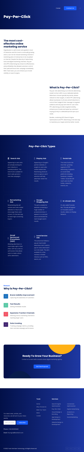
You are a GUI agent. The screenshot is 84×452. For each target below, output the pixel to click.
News (38, 413)
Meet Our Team (41, 410)
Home (38, 404)
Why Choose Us (41, 407)
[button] (80, 8)
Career (58, 8)
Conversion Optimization (71, 405)
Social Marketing (72, 417)
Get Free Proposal (42, 366)
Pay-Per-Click (56, 409)
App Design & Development (56, 418)
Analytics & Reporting (70, 413)
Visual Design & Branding (57, 413)
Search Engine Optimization (56, 405)
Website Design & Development (57, 423)
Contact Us (70, 8)
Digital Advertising (73, 409)
